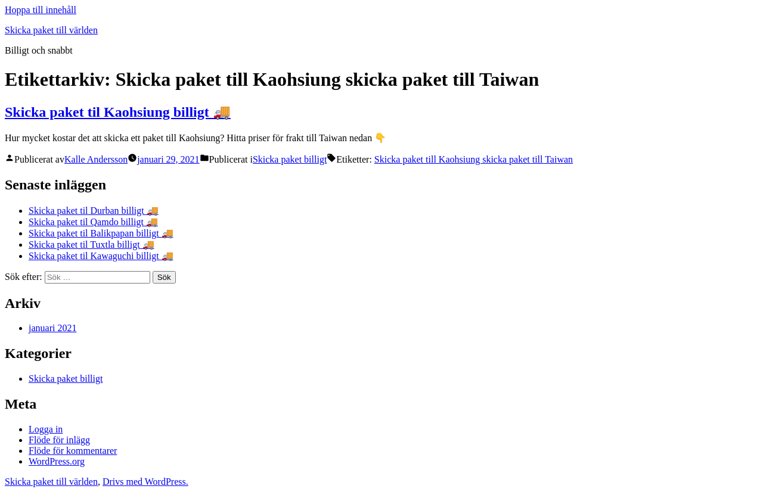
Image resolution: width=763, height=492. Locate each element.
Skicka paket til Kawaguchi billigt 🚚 (101, 256)
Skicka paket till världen (51, 30)
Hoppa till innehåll (40, 10)
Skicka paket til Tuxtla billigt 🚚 (91, 244)
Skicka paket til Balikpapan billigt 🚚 (101, 233)
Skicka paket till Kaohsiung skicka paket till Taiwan (473, 159)
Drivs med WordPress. (145, 482)
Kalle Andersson (96, 159)
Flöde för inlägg (59, 440)
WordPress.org (57, 461)
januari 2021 (52, 328)
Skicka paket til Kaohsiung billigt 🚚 (118, 112)
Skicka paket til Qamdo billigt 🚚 (93, 222)
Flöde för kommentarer (73, 451)
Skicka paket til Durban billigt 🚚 (94, 210)
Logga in (46, 429)
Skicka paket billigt (290, 159)
